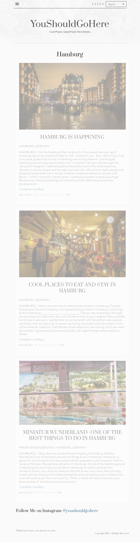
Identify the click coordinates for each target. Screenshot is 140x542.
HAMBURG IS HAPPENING (72, 137)
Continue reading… (32, 189)
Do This (40, 194)
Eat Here (49, 194)
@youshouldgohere (80, 510)
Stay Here (53, 344)
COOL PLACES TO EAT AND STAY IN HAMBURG (72, 287)
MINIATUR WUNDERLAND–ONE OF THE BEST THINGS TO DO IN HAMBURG (72, 435)
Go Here (59, 194)
